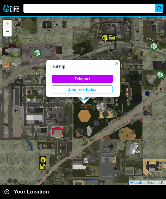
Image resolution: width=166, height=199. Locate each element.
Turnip (59, 66)
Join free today (82, 89)
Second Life (12, 8)
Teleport (82, 79)
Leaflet (137, 183)
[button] (116, 63)
